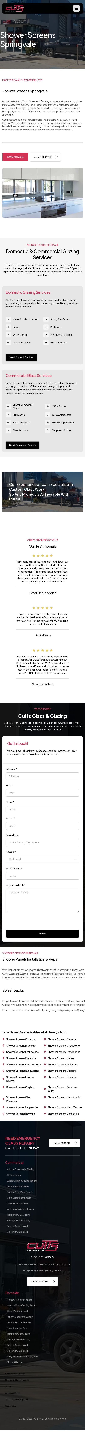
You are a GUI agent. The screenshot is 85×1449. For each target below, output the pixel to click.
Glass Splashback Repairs (19, 1197)
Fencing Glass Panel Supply (20, 1192)
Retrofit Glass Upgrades (18, 1226)
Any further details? (15, 885)
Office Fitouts (14, 1175)
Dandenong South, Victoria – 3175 (42, 1264)
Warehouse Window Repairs (20, 1209)
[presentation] (30, 920)
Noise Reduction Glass (17, 1203)
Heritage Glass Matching (18, 1220)
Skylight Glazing (14, 1362)
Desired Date (12, 835)
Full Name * (11, 768)
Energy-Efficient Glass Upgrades (22, 1356)
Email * (9, 785)
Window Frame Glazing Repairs (22, 1180)
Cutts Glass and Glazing (35, 101)
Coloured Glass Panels (17, 1231)
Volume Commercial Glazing (20, 1169)
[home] (14, 8)
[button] (76, 8)
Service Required (14, 868)
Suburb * (10, 818)
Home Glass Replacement (19, 1299)
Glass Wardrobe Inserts (18, 1186)
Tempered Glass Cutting (18, 1214)
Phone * (10, 802)
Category (11, 851)
